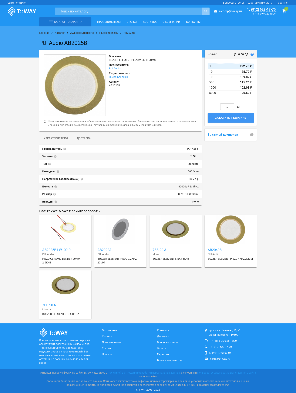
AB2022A (104, 250)
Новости (107, 354)
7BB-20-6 (49, 305)
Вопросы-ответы (233, 2)
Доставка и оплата (260, 2)
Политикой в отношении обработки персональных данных (144, 372)
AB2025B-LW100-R (56, 250)
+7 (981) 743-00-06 (220, 352)
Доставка (149, 21)
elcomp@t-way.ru (230, 11)
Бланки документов (169, 360)
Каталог (107, 336)
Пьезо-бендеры (118, 76)
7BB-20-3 (159, 250)
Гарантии (163, 354)
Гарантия (282, 2)
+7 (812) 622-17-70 (220, 346)
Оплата (161, 348)
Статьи (132, 21)
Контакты (193, 21)
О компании (171, 21)
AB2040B (215, 250)
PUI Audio (114, 68)
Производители (109, 21)
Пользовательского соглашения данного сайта (226, 372)
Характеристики (56, 138)
